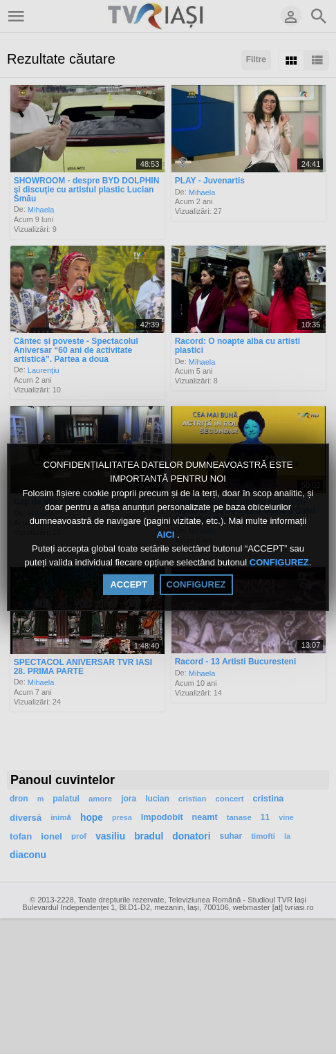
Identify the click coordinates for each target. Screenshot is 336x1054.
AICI (166, 534)
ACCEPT (128, 584)
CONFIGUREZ (279, 563)
